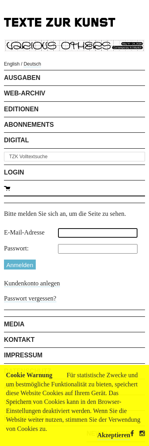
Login (14, 172)
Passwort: (16, 248)
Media (14, 324)
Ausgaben (22, 77)
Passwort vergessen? (30, 298)
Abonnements (29, 124)
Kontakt (19, 339)
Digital (16, 140)
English (11, 64)
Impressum (23, 355)
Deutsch (32, 64)
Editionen (21, 109)
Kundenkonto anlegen (32, 283)
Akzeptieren (113, 435)
